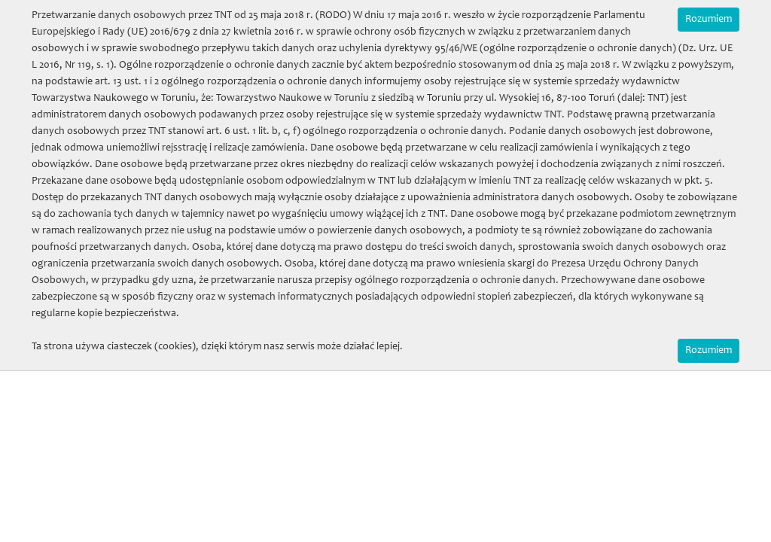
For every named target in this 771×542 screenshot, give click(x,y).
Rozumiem (708, 19)
